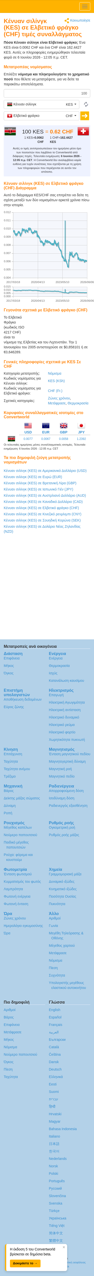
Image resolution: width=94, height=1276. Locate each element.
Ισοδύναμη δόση (62, 798)
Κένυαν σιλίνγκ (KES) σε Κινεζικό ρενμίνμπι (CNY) (42, 514)
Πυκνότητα (57, 904)
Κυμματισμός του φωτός (22, 881)
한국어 (54, 1151)
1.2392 (81, 439)
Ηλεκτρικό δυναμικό (64, 717)
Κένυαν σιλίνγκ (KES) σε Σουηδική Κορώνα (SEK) (42, 520)
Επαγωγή (56, 695)
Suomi (54, 1092)
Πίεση (53, 968)
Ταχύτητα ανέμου (17, 769)
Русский (55, 1188)
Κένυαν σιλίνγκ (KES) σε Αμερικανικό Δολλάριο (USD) (45, 471)
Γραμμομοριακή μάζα (65, 874)
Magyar (55, 1121)
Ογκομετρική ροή (62, 827)
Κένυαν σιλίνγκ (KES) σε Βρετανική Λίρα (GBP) (40, 483)
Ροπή (8, 813)
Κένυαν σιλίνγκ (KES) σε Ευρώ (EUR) (33, 477)
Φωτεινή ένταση (16, 904)
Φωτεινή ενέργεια (17, 896)
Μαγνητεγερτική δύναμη (67, 761)
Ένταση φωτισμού (18, 874)
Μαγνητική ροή (60, 769)
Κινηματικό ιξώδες (63, 889)
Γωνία (53, 926)
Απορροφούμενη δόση (66, 791)
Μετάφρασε (57, 403)
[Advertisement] (59, 327)
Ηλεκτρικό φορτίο (62, 732)
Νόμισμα (54, 373)
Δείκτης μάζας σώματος (22, 798)
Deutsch (55, 1069)
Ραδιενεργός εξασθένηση (68, 806)
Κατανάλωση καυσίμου (66, 681)
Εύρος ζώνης (14, 707)
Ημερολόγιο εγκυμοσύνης (23, 926)
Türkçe (54, 1211)
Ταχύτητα (11, 761)
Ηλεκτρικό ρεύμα (62, 725)
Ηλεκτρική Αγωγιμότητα (67, 702)
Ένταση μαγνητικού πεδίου (70, 754)
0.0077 (28, 439)
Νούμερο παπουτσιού (20, 835)
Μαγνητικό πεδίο (62, 776)
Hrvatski (55, 1114)
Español (55, 1017)
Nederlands (58, 1159)
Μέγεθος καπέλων (18, 827)
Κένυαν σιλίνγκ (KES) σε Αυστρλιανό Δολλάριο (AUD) (45, 495)
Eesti (53, 1084)
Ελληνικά (56, 1077)
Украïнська (57, 1218)
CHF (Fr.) (55, 391)
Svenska (55, 1203)
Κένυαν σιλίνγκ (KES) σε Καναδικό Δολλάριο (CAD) (43, 502)
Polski (53, 1174)
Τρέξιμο (10, 776)
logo (47, 6)
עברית (53, 1099)
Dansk (54, 1062)
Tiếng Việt (57, 1226)
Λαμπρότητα (13, 889)
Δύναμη (10, 806)
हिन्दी (52, 1107)
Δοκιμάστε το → (25, 1263)
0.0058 (63, 439)
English (54, 1010)
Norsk (53, 1166)
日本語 (54, 1144)
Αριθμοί (55, 918)
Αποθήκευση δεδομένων (23, 699)
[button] (41, 104)
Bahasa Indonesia (63, 1129)
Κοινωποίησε (77, 20)
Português (57, 1181)
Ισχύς (53, 673)
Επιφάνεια (12, 658)
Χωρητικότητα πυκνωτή (67, 740)
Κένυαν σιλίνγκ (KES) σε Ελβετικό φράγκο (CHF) (41, 508)
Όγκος (8, 673)
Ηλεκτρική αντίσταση (65, 710)
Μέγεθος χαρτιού (62, 946)
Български (57, 1040)
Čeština (55, 1054)
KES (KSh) (56, 381)
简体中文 (56, 1233)
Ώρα (7, 933)
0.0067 (45, 439)
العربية (54, 1032)
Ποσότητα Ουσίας (62, 896)
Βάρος (9, 791)
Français (55, 1025)
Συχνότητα (57, 975)
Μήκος (9, 666)
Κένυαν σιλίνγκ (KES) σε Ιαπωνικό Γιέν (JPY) (38, 489)
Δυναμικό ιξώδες (62, 881)
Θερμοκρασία (78, 403)
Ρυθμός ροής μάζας (64, 835)
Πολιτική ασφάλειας (74, 1262)
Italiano (54, 1136)
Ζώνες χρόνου (59, 398)
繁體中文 (56, 1241)
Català (54, 1047)
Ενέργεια (56, 658)
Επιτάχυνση (13, 754)
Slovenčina (57, 1196)
